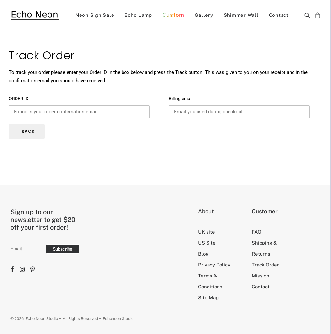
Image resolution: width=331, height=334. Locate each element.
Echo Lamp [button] (138, 15)
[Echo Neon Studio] (34, 15)
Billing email (180, 98)
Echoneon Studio (118, 318)
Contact (279, 15)
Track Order (265, 264)
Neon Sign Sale (94, 15)
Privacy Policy (214, 264)
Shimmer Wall (241, 15)
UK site (206, 232)
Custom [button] (173, 15)
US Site (207, 242)
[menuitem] (95, 15)
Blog (203, 253)
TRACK (27, 131)
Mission (260, 275)
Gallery (204, 15)
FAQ (256, 232)
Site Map (208, 297)
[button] (308, 15)
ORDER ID (18, 98)
